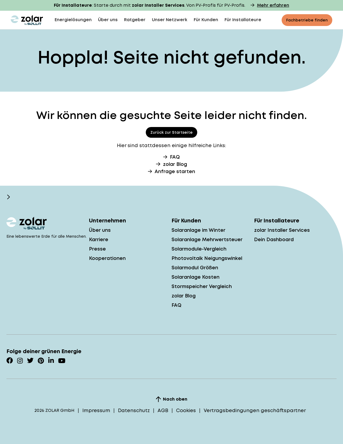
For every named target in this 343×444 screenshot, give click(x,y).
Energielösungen (73, 20)
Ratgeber (135, 20)
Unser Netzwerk (169, 20)
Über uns (108, 20)
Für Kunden (206, 20)
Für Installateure (243, 20)
